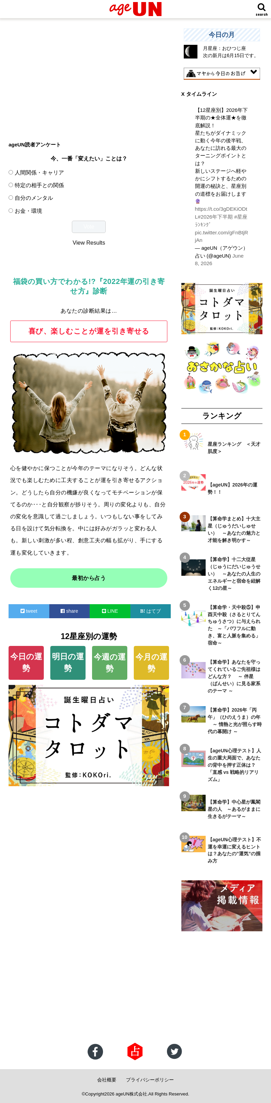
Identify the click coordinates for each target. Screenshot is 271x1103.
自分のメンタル (34, 198)
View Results (89, 242)
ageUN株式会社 (131, 1092)
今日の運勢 (26, 662)
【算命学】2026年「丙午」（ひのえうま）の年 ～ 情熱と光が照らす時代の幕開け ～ (235, 719)
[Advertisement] (89, 76)
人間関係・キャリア (39, 172)
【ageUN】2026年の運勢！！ (232, 487)
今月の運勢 (151, 662)
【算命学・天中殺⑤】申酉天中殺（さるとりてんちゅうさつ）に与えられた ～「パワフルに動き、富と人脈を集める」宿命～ (234, 623)
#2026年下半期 (212, 216)
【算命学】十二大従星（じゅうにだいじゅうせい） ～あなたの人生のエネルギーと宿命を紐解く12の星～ (234, 572)
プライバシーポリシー (150, 1078)
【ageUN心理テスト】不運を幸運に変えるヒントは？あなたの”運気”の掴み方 (234, 848)
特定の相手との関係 (39, 185)
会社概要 (106, 1078)
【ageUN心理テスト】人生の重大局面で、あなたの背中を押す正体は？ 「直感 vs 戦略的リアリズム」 (234, 764)
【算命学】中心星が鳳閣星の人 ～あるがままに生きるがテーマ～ (234, 808)
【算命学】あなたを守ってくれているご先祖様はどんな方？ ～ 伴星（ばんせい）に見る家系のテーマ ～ (234, 675)
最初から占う (89, 578)
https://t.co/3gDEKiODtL (222, 209)
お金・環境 (28, 211)
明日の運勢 (68, 662)
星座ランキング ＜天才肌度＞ (234, 446)
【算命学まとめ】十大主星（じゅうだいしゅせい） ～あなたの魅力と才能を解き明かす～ (234, 528)
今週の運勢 (110, 662)
